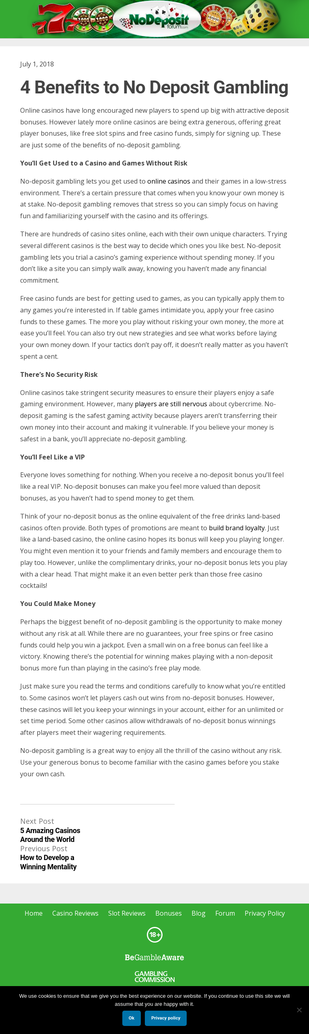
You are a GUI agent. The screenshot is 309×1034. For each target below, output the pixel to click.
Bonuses (168, 913)
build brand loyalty (237, 527)
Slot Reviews (127, 913)
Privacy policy (165, 1018)
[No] (299, 1010)
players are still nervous (171, 403)
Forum (225, 913)
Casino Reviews (75, 913)
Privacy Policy (265, 913)
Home (34, 913)
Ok (131, 1018)
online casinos (168, 181)
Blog (199, 913)
